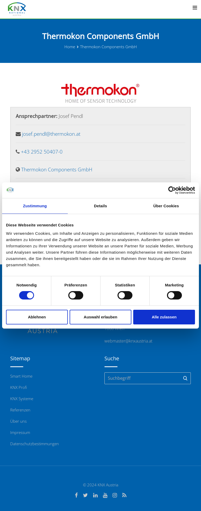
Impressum (20, 432)
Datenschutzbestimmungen (34, 443)
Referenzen (20, 409)
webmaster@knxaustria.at (128, 341)
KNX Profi (18, 387)
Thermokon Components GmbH (56, 169)
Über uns (18, 421)
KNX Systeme (21, 398)
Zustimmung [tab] (35, 206)
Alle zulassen (164, 317)
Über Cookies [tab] (166, 206)
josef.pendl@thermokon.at (51, 133)
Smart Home (21, 376)
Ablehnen (37, 317)
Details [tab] (100, 206)
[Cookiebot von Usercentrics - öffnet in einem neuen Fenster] (172, 190)
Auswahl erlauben (100, 317)
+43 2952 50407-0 (42, 151)
